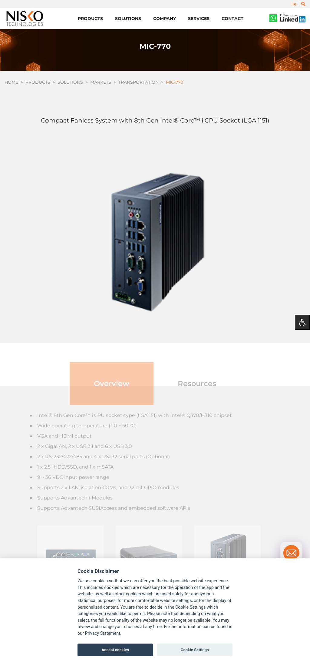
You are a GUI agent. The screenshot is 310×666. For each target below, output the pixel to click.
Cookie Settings (195, 650)
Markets (100, 82)
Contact (232, 18)
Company (164, 18)
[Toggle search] (303, 4)
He (293, 4)
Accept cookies (115, 650)
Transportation (138, 82)
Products (90, 18)
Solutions (128, 18)
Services (198, 18)
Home (11, 82)
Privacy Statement (102, 633)
